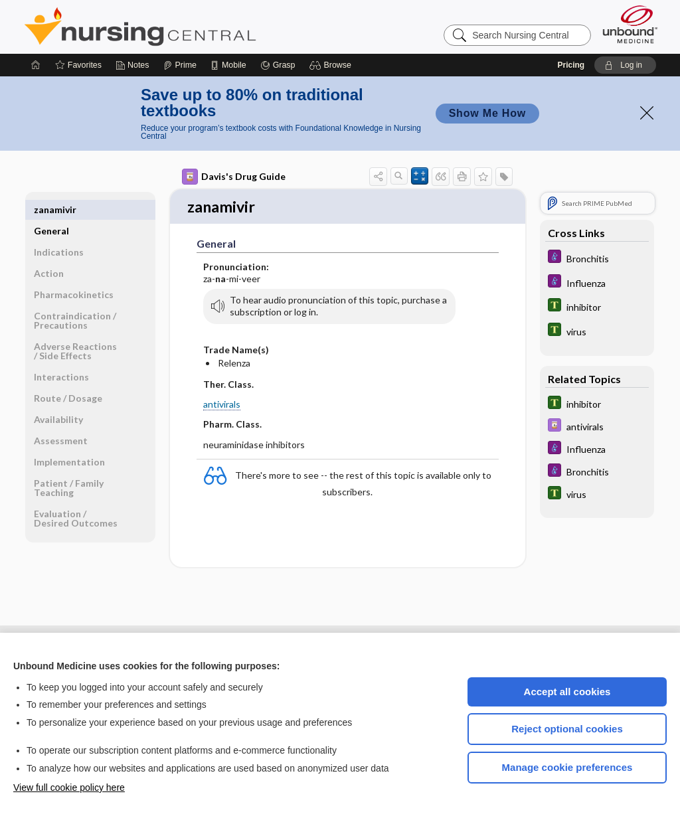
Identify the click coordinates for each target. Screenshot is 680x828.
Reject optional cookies (567, 728)
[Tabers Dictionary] (597, 306)
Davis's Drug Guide (234, 177)
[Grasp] (278, 65)
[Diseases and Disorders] (597, 258)
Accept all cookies (567, 691)
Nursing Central (190, 26)
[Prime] (180, 65)
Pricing (570, 65)
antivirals (221, 405)
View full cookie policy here (69, 787)
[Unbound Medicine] (630, 24)
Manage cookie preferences (567, 767)
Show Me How (487, 113)
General (51, 209)
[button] (332, 65)
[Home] (36, 65)
